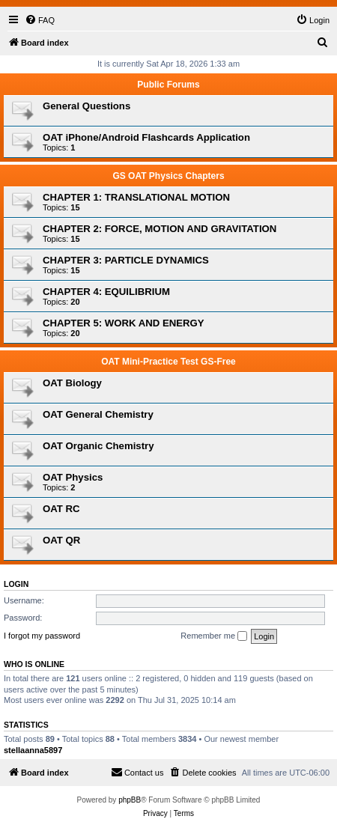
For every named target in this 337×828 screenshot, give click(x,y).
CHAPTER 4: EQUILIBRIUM (106, 291)
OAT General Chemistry (98, 414)
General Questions (86, 106)
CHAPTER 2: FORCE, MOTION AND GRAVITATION (159, 228)
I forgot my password (42, 635)
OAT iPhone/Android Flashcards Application (146, 137)
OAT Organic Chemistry (98, 445)
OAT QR (61, 540)
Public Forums (168, 84)
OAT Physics (73, 477)
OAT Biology (72, 383)
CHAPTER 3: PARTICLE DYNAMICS (126, 260)
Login (16, 583)
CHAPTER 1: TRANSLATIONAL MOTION (136, 197)
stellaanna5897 (33, 750)
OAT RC (61, 508)
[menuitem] (40, 20)
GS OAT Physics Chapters (168, 176)
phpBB (129, 800)
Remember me (213, 636)
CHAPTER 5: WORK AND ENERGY (123, 323)
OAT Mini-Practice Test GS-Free (168, 361)
